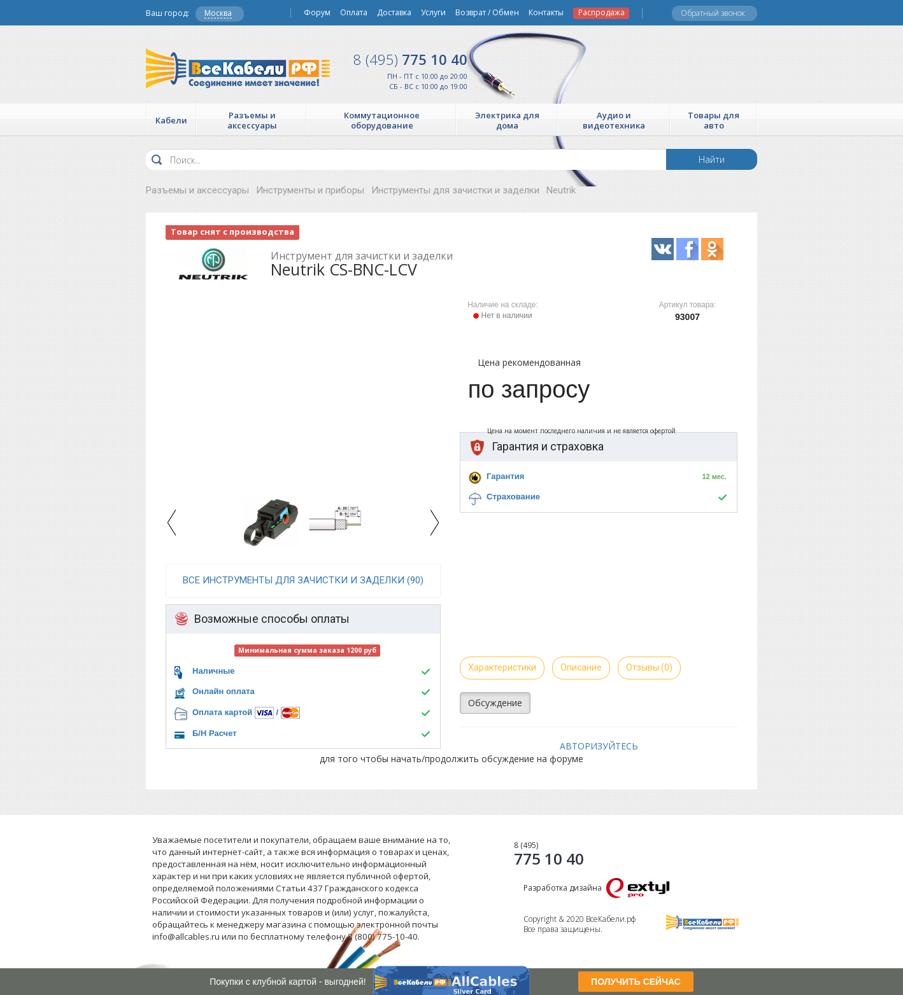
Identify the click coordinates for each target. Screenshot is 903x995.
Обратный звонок (713, 13)
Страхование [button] (513, 496)
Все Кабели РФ (238, 68)
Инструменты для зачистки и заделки (455, 190)
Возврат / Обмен (487, 13)
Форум (317, 13)
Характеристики (502, 667)
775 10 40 (410, 59)
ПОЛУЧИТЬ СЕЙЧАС (636, 982)
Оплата (353, 13)
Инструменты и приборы (310, 190)
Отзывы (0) (649, 667)
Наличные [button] (213, 671)
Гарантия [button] (505, 476)
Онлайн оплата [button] (223, 691)
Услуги (433, 13)
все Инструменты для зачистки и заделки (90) (303, 580)
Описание (581, 667)
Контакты (546, 13)
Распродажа (601, 13)
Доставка (394, 13)
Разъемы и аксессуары (197, 190)
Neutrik (561, 190)
